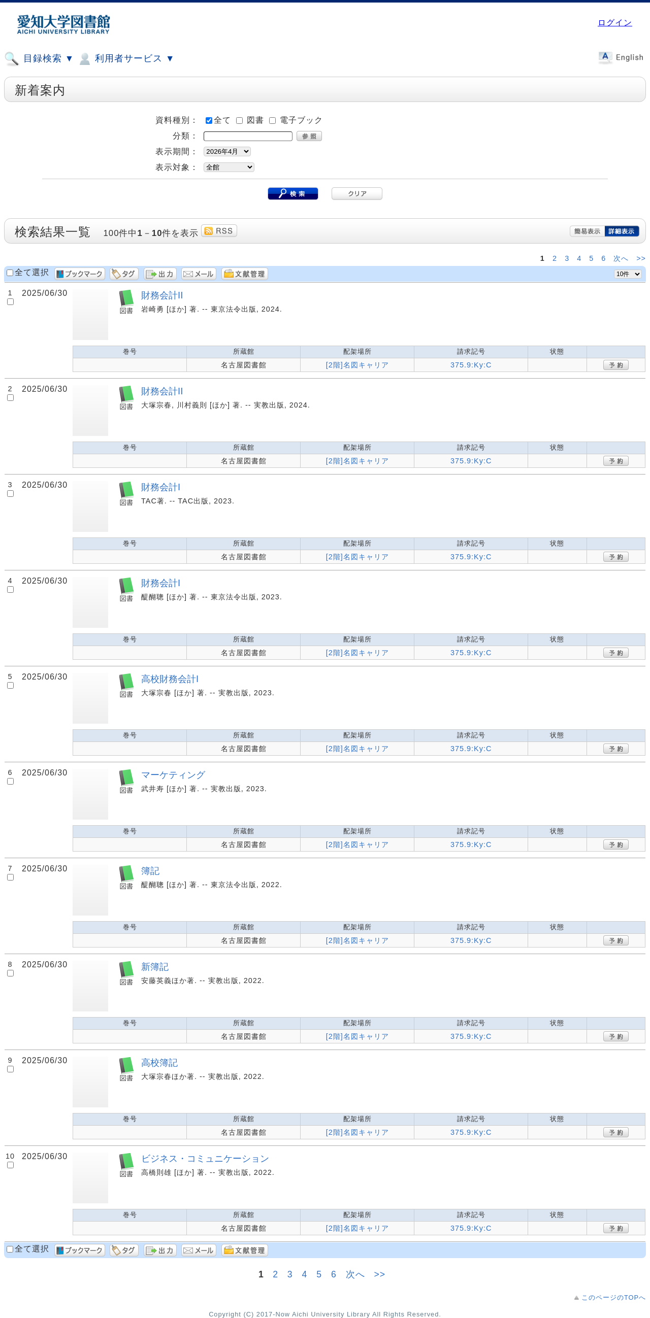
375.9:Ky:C (471, 365)
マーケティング (173, 774)
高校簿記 (159, 1062)
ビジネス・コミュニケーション (205, 1158)
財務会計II (162, 295)
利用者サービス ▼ (126, 58)
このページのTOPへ (613, 1297)
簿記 (150, 870)
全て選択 (32, 272)
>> (641, 258)
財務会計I (160, 487)
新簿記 (155, 966)
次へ (622, 258)
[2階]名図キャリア (357, 365)
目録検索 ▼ (39, 58)
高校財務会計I (170, 678)
